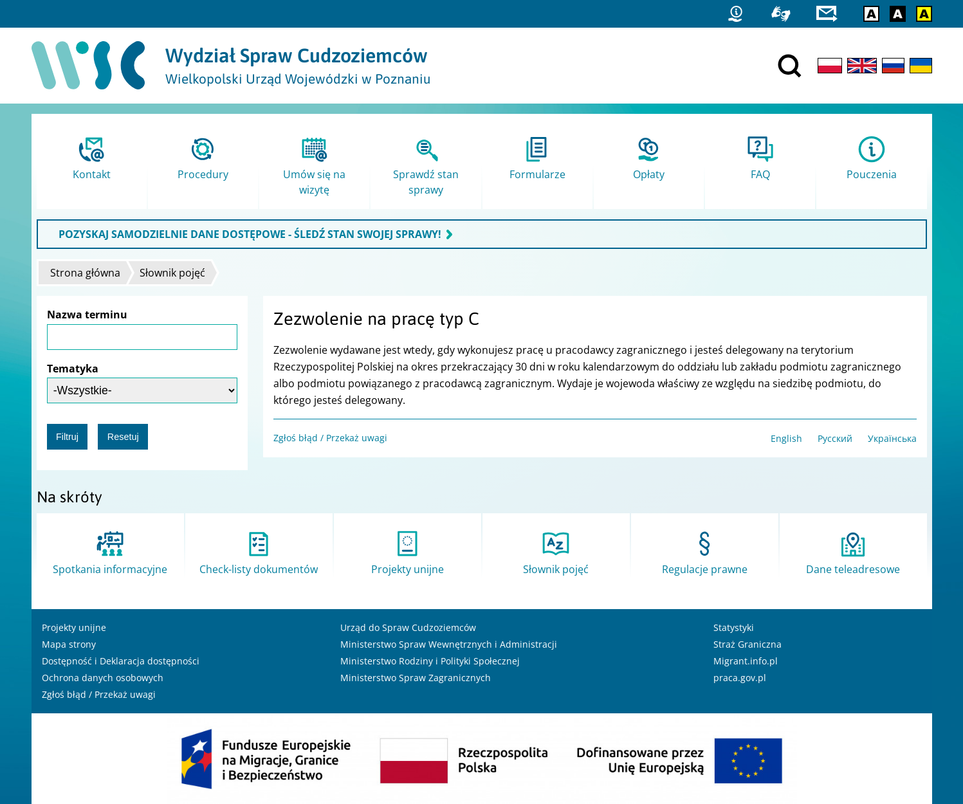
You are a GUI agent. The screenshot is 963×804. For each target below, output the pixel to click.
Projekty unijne (74, 627)
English (786, 438)
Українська (892, 438)
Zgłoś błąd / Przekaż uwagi (330, 438)
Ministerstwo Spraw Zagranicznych (415, 678)
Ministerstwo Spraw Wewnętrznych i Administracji (448, 644)
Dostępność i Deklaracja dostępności (120, 661)
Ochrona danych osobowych (102, 678)
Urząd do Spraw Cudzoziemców (408, 627)
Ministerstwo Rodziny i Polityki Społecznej (430, 661)
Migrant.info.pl (745, 661)
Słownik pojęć (172, 273)
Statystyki (733, 627)
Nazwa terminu (87, 314)
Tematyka (72, 368)
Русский (835, 438)
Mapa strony (69, 644)
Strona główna (85, 273)
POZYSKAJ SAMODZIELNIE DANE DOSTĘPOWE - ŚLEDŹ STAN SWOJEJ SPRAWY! (250, 234)
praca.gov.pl (739, 678)
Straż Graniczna (747, 644)
